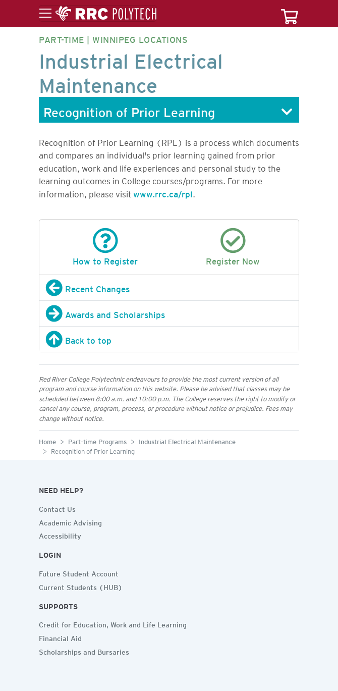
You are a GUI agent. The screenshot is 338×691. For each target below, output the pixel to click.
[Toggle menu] (98, 13)
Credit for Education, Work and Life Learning (113, 623)
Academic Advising (70, 521)
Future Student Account (79, 572)
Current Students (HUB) (81, 586)
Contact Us (57, 507)
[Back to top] (169, 339)
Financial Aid (60, 637)
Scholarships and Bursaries (84, 650)
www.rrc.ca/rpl (163, 192)
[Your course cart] (289, 13)
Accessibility (60, 534)
